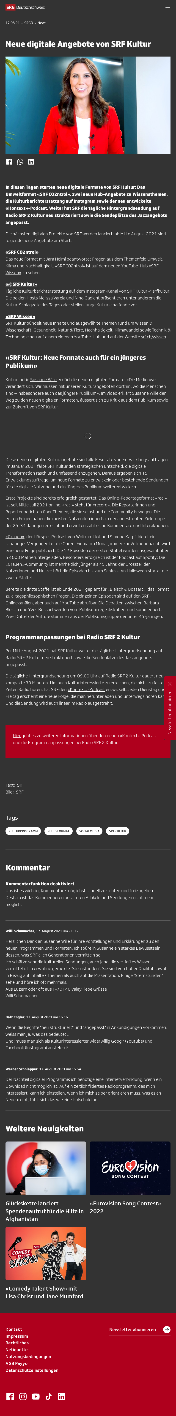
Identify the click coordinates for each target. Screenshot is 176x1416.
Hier (17, 735)
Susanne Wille (43, 379)
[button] (167, 7)
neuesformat (58, 831)
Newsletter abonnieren (139, 1329)
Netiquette (17, 1349)
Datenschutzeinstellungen (32, 1370)
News (42, 23)
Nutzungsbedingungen (28, 1356)
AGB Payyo (17, 1363)
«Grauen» (15, 536)
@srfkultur (158, 291)
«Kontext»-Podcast (86, 689)
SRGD (28, 23)
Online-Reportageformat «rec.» (137, 497)
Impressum (17, 1336)
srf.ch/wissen (153, 336)
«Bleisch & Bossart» (126, 589)
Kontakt (14, 1329)
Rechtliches (17, 1342)
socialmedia (89, 831)
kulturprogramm (23, 831)
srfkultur (117, 831)
